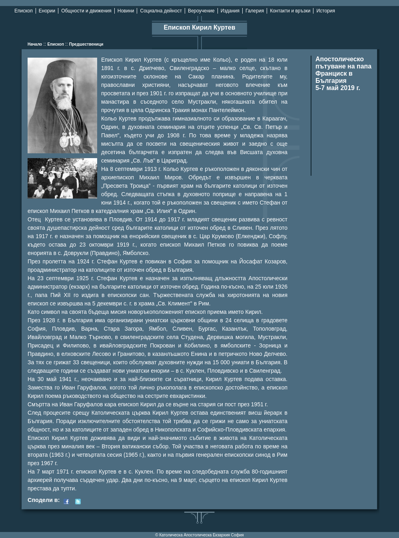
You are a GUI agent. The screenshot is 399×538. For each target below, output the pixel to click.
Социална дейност (161, 11)
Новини (126, 11)
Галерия (254, 11)
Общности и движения (86, 11)
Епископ (23, 11)
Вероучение (201, 11)
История (325, 11)
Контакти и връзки (290, 11)
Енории (47, 11)
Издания (230, 11)
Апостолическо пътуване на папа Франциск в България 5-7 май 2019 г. (343, 73)
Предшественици (86, 44)
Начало (35, 44)
